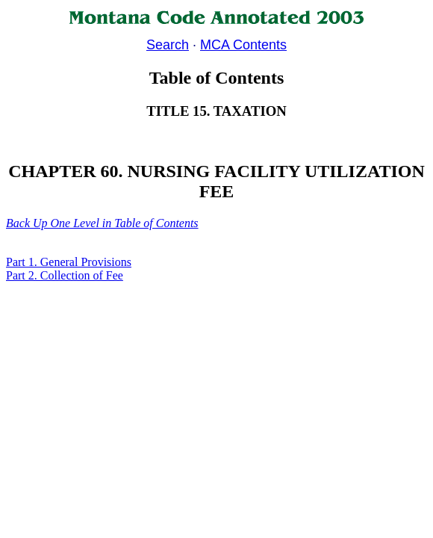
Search (167, 44)
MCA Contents (243, 44)
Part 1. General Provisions (68, 262)
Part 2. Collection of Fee (64, 275)
